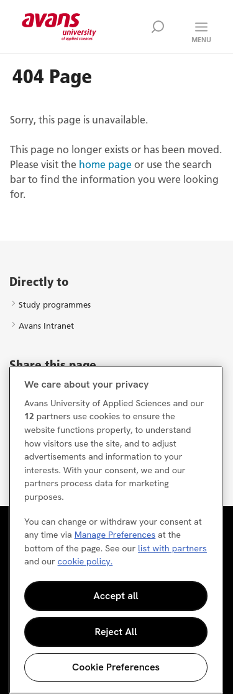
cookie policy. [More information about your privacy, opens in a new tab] (85, 561)
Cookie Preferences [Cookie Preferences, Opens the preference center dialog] (116, 667)
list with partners (172, 548)
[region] (116, 530)
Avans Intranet (46, 326)
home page (105, 164)
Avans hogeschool (58, 27)
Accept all (115, 595)
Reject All (116, 631)
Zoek (158, 26)
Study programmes (55, 304)
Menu (201, 39)
